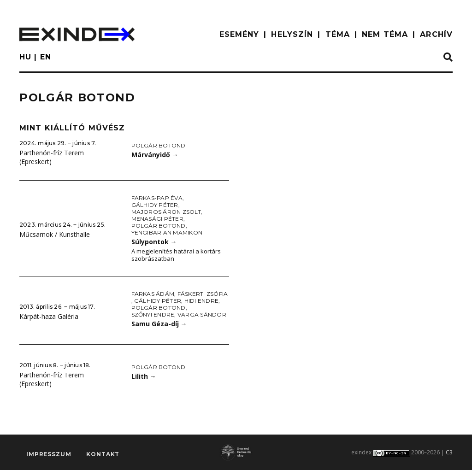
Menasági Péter (157, 218)
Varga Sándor (201, 314)
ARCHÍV (436, 34)
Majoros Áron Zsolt (166, 211)
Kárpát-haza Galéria (48, 316)
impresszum (48, 454)
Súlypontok (154, 241)
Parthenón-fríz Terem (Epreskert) (51, 157)
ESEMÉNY (239, 34)
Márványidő (154, 154)
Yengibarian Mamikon (167, 232)
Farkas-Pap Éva (157, 197)
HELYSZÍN (292, 34)
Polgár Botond (158, 145)
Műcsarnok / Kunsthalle (54, 234)
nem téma (385, 34)
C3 (449, 452)
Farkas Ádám (153, 293)
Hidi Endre (201, 300)
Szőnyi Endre (153, 314)
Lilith (143, 376)
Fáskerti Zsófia (202, 293)
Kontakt (102, 454)
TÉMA (337, 34)
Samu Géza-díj (159, 323)
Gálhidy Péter (154, 204)
